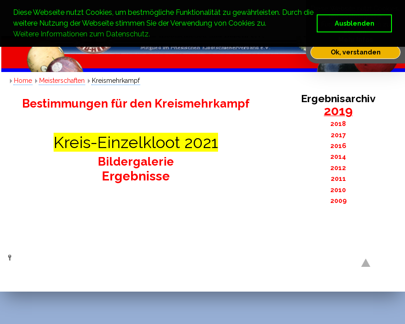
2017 (338, 135)
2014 (338, 156)
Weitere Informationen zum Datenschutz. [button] (81, 34)
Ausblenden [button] (354, 23)
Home (23, 80)
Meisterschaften (62, 80)
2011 (338, 178)
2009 (338, 200)
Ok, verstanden (356, 52)
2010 (338, 190)
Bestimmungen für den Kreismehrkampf (136, 103)
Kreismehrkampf (116, 80)
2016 (338, 145)
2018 (338, 123)
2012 (338, 167)
